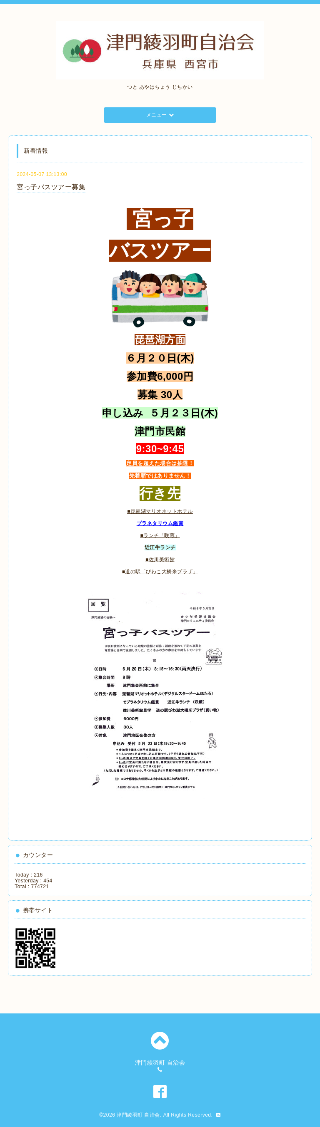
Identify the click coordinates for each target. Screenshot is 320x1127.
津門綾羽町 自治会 (138, 1115)
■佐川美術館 (160, 559)
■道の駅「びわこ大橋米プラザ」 (160, 572)
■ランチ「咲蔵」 (160, 535)
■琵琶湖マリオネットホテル (160, 511)
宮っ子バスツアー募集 (51, 187)
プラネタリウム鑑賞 (160, 523)
